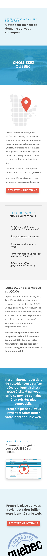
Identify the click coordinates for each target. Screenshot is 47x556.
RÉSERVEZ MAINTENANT (22, 190)
